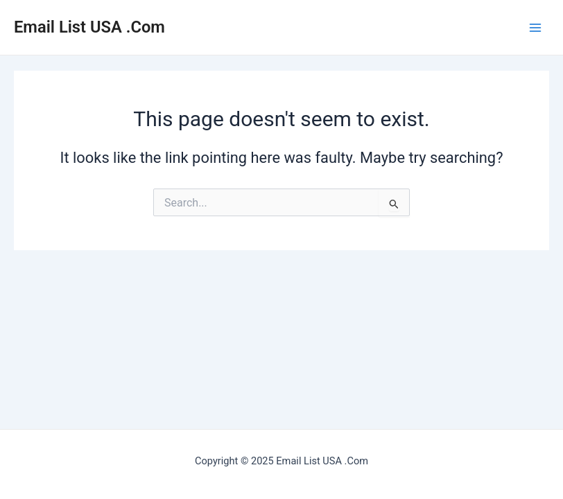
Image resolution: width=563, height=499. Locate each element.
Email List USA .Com (89, 27)
